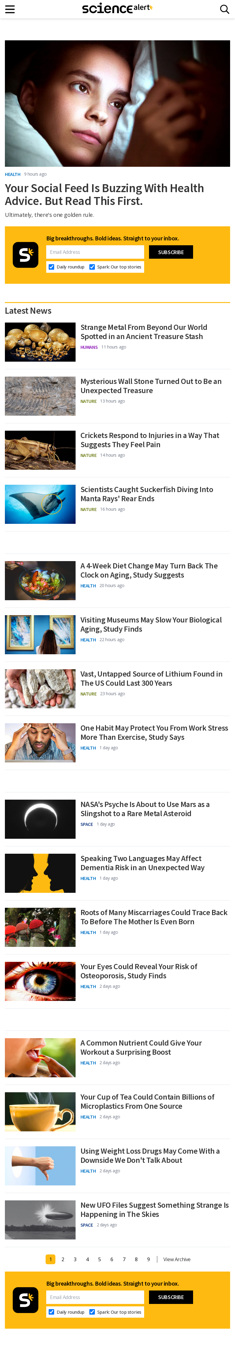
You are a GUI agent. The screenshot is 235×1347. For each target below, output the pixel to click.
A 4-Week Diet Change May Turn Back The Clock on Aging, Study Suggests (149, 570)
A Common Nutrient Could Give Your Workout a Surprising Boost (141, 1047)
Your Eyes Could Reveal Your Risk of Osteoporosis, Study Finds (138, 971)
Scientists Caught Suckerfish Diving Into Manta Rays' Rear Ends (146, 494)
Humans (89, 347)
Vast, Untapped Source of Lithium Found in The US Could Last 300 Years (151, 678)
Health (13, 174)
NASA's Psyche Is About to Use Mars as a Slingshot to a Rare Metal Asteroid (145, 809)
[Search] (224, 9)
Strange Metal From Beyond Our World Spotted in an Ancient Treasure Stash (143, 332)
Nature (88, 401)
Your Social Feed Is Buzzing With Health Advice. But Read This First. (104, 194)
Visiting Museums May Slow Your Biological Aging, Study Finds (151, 624)
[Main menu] (10, 9)
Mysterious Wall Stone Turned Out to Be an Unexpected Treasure (151, 386)
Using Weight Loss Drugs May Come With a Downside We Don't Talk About (150, 1155)
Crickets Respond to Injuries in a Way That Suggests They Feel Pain (149, 440)
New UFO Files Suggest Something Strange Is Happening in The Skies (154, 1209)
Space (86, 824)
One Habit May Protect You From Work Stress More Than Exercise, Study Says (154, 732)
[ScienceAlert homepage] (117, 9)
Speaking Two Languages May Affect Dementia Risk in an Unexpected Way (142, 863)
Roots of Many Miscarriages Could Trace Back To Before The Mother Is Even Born (154, 917)
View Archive (177, 1259)
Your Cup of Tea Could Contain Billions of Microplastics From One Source (147, 1101)
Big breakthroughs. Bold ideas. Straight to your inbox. (112, 238)
